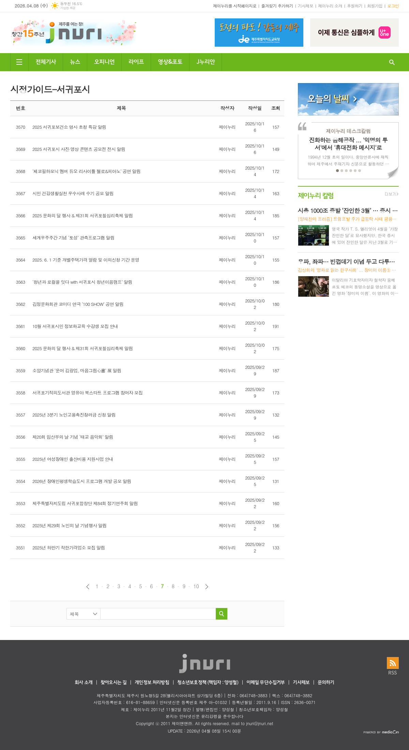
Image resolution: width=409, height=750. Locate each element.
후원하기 (354, 6)
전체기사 (45, 61)
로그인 (393, 6)
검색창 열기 (392, 62)
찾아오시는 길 (113, 682)
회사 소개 (83, 682)
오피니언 (104, 61)
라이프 (136, 61)
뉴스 (75, 61)
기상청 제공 (67, 8)
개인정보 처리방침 (152, 682)
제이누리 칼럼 (316, 195)
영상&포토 (170, 61)
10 (196, 586)
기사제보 (305, 6)
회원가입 (374, 6)
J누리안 (205, 61)
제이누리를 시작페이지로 (234, 6)
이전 (88, 587)
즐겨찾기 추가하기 (277, 6)
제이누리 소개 (330, 6)
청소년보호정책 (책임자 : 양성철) (207, 682)
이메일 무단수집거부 (265, 682)
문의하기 (326, 682)
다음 (207, 587)
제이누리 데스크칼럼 (348, 131)
